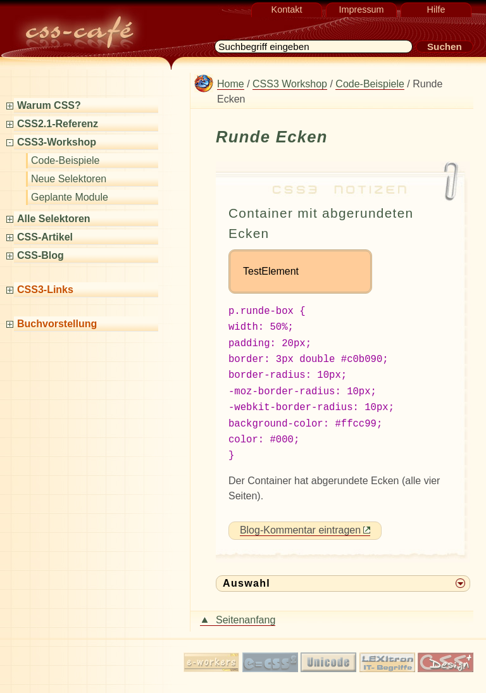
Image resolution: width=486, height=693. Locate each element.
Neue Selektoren (68, 178)
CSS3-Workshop (60, 142)
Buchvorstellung (61, 323)
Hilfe (436, 9)
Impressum (361, 9)
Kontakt (286, 9)
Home (230, 83)
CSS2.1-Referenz (61, 123)
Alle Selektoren (58, 218)
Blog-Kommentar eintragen (300, 521)
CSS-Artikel (49, 237)
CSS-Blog (44, 255)
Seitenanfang (245, 611)
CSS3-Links (49, 289)
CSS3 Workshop (289, 83)
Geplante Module (69, 197)
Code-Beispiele (65, 160)
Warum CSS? (53, 105)
